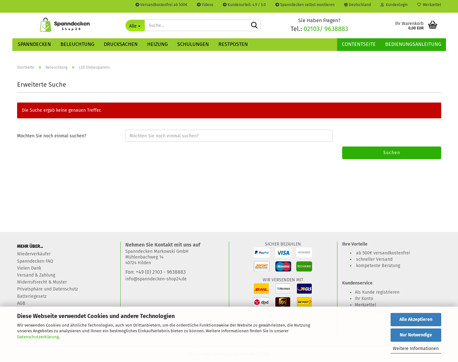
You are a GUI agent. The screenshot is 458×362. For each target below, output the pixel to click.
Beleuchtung (77, 44)
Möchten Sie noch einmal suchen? (51, 136)
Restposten (233, 44)
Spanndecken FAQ (35, 261)
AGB (21, 303)
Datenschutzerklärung (38, 336)
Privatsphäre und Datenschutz (47, 289)
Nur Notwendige (416, 335)
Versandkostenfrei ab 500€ (161, 5)
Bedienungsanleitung (413, 44)
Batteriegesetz (32, 296)
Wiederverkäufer (34, 254)
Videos (205, 5)
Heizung (157, 44)
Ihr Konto (364, 298)
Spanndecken (34, 44)
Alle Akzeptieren (415, 319)
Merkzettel (429, 5)
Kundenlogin (394, 5)
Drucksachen (121, 44)
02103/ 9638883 (326, 29)
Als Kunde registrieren (377, 292)
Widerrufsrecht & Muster (42, 282)
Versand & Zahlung (36, 275)
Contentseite (359, 44)
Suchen (391, 152)
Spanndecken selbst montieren (305, 5)
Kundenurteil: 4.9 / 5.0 (244, 5)
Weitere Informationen (416, 348)
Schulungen (193, 44)
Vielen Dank (29, 268)
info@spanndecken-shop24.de (156, 279)
